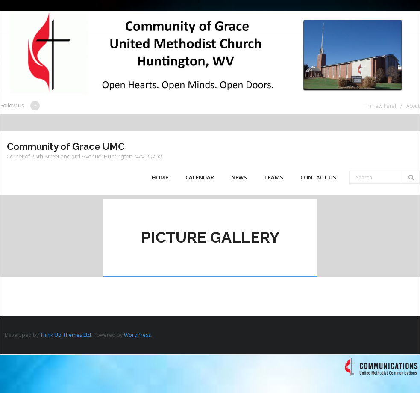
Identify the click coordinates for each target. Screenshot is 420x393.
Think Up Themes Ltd (65, 335)
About (413, 106)
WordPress (137, 335)
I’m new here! (380, 106)
